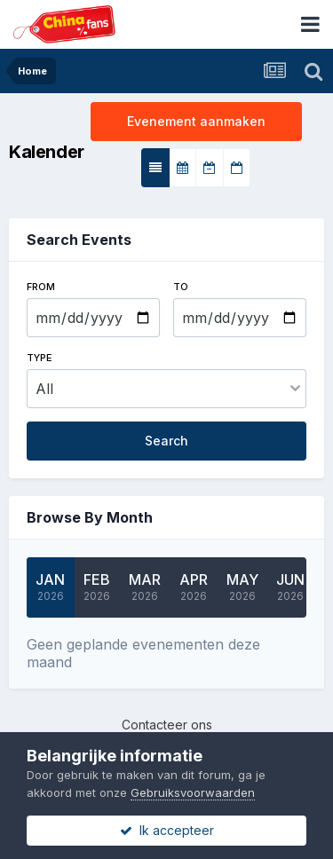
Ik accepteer (167, 830)
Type (39, 357)
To (180, 286)
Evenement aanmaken (196, 121)
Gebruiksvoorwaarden (193, 792)
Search (166, 440)
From (41, 286)
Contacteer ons (167, 724)
